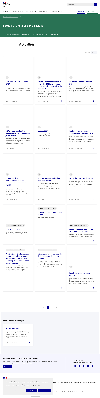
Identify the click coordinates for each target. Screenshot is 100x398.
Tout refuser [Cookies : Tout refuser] (31, 391)
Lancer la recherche (95, 4)
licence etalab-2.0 (35, 396)
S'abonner (7, 367)
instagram (88, 366)
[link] (44, 307)
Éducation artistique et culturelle (10, 17)
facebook (83, 366)
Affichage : (91, 52)
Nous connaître (17, 11)
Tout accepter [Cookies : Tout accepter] (44, 391)
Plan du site (93, 392)
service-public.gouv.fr (89, 382)
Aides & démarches (30, 11)
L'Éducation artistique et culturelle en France (15, 34)
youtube (92, 366)
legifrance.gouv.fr (65, 382)
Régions (80, 11)
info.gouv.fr (77, 382)
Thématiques (91, 11)
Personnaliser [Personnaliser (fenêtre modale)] (19, 391)
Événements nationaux (57, 11)
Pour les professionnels (39, 34)
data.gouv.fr (54, 382)
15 (92, 52)
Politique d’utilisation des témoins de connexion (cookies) (75, 392)
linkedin (79, 366)
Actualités (5, 11)
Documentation (42, 11)
